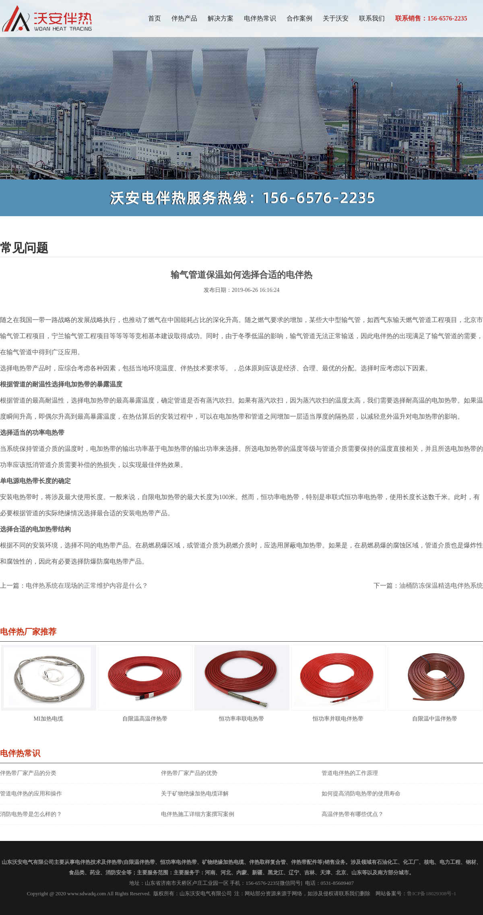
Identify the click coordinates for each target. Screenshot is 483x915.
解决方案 (220, 18)
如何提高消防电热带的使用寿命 (361, 794)
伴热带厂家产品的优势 (189, 773)
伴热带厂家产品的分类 (28, 773)
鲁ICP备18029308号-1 (431, 893)
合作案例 (299, 18)
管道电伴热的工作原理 (350, 773)
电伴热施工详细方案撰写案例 (197, 814)
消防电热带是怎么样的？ (31, 814)
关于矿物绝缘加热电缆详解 (195, 794)
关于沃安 (336, 18)
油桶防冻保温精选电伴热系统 (441, 585)
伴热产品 (184, 18)
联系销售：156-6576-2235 (431, 18)
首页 (154, 18)
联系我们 (372, 18)
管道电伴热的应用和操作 (31, 794)
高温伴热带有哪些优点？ (353, 814)
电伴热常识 (260, 18)
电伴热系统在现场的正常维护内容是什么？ (87, 585)
